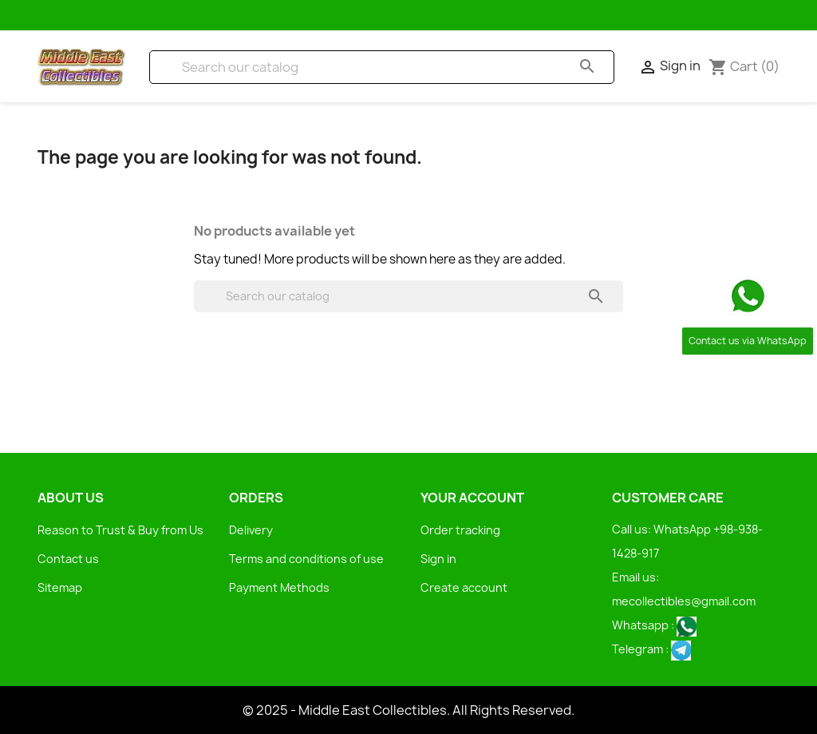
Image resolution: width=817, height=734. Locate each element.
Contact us (68, 558)
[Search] (381, 67)
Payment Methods (279, 587)
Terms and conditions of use (306, 558)
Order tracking (460, 530)
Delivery (251, 530)
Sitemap (59, 587)
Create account (463, 587)
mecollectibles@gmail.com (684, 601)
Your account (472, 497)
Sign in (438, 558)
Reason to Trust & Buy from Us (120, 530)
